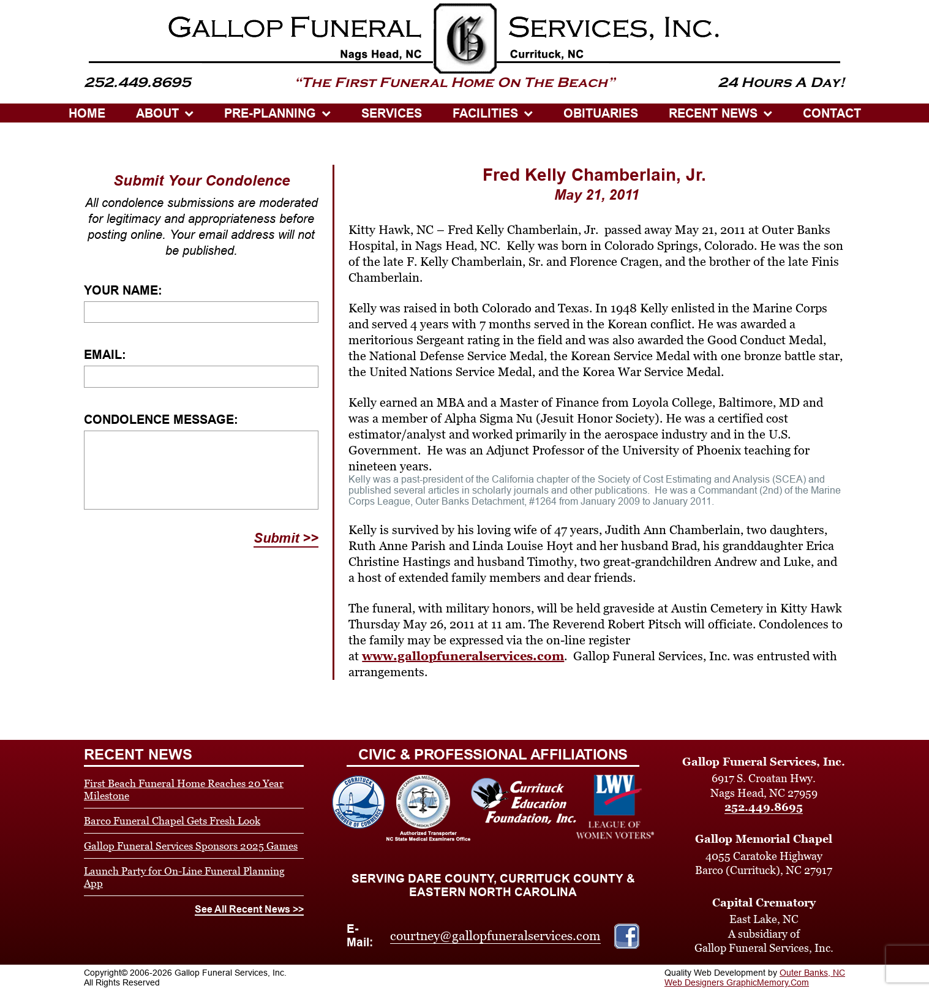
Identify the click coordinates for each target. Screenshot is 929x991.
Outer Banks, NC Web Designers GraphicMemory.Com (754, 977)
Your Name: (123, 290)
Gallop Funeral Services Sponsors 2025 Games (191, 846)
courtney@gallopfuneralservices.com (495, 936)
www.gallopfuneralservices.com (463, 656)
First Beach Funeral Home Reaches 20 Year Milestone (184, 789)
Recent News (713, 113)
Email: (105, 354)
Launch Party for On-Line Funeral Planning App (184, 877)
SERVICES (391, 113)
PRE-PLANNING (270, 113)
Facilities (485, 113)
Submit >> (286, 538)
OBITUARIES (600, 113)
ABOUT (157, 113)
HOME (87, 113)
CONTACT (832, 113)
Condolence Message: (161, 419)
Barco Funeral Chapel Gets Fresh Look (172, 821)
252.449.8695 (763, 807)
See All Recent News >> (249, 909)
